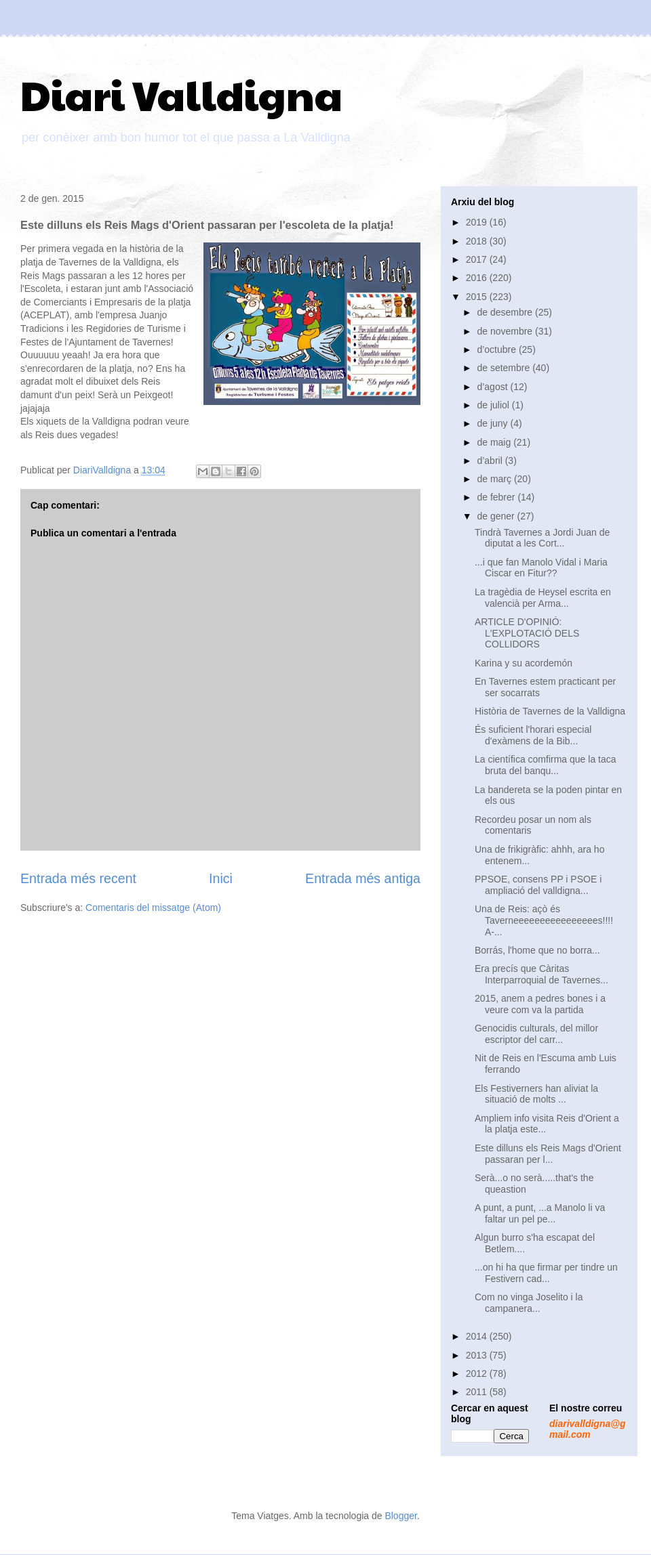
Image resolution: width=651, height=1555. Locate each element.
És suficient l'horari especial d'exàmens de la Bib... (533, 735)
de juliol (494, 405)
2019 (478, 222)
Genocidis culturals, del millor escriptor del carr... (536, 1034)
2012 (478, 1373)
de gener (497, 516)
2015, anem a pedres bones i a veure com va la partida (540, 1004)
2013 (478, 1355)
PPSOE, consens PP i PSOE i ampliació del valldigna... (538, 885)
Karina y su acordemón (523, 663)
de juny (493, 423)
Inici (221, 878)
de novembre (506, 331)
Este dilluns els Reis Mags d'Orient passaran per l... (548, 1154)
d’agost (493, 386)
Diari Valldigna (181, 94)
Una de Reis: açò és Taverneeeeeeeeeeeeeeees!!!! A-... (544, 920)
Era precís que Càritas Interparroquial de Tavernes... (541, 974)
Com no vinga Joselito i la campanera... (529, 1303)
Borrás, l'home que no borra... (537, 950)
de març (495, 478)
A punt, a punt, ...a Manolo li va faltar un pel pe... (540, 1213)
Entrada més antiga (362, 878)
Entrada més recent (78, 878)
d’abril (491, 460)
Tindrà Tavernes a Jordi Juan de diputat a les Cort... (542, 538)
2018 (478, 241)
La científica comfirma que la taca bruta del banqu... (545, 765)
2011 (478, 1391)
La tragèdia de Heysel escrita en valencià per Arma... (543, 598)
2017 (478, 259)
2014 (478, 1336)
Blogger (400, 1515)
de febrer (497, 497)
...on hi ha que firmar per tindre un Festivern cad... (546, 1273)
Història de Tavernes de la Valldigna (550, 711)
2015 (478, 296)
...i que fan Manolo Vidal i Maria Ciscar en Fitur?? (541, 568)
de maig (495, 442)
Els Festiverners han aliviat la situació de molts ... (536, 1094)
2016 (478, 277)
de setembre (504, 367)
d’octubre (497, 349)
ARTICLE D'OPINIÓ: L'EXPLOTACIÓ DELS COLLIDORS (527, 633)
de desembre (506, 312)
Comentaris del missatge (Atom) (153, 907)
